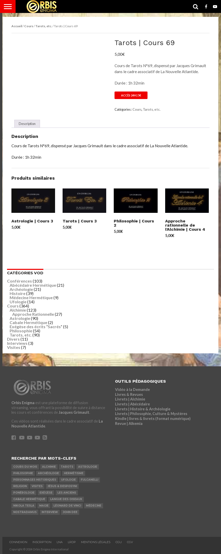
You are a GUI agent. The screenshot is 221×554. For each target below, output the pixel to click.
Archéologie (21, 289)
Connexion (18, 542)
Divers (13, 338)
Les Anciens (66, 492)
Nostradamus (25, 512)
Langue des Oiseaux (66, 499)
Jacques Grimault (74, 412)
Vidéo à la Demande (132, 389)
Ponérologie (24, 492)
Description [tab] (27, 124)
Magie (44, 505)
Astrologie (20, 318)
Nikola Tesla (23, 505)
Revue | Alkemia (129, 423)
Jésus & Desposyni (62, 486)
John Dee (70, 512)
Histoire (17, 293)
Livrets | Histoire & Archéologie (142, 409)
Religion (20, 486)
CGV (130, 542)
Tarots (67, 466)
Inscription (41, 542)
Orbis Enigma (23, 403)
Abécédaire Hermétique (33, 285)
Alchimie (18, 309)
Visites (13, 347)
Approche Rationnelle (33, 314)
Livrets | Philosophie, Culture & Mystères (151, 413)
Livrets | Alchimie (130, 399)
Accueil (16, 26)
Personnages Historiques (34, 479)
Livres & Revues (129, 394)
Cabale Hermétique (28, 322)
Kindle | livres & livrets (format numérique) (153, 418)
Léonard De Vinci (67, 505)
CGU (119, 542)
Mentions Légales (95, 542)
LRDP (72, 542)
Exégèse (45, 492)
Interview (50, 512)
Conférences (19, 280)
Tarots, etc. (43, 26)
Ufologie (18, 301)
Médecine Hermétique (31, 297)
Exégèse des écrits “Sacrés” (36, 326)
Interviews (17, 343)
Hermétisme (73, 473)
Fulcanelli (89, 479)
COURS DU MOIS (25, 466)
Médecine (93, 505)
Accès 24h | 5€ (131, 95)
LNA (60, 542)
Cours (28, 26)
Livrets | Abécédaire (132, 404)
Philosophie (21, 330)
